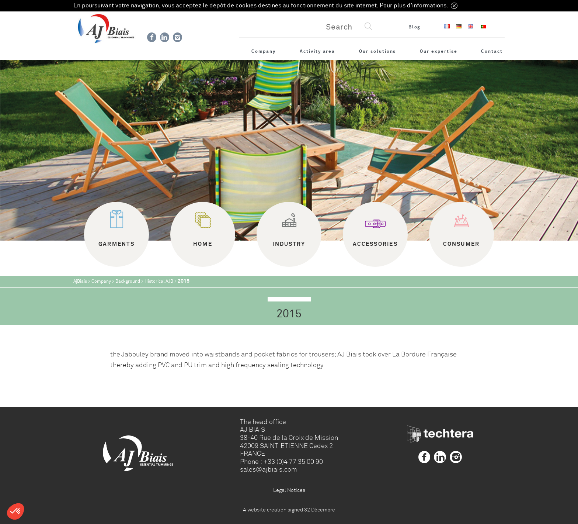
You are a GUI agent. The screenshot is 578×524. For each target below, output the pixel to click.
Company (263, 51)
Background (127, 281)
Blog (414, 27)
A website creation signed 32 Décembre (289, 509)
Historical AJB (158, 281)
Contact (492, 51)
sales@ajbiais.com (268, 469)
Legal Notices (289, 490)
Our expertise (438, 51)
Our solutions (377, 51)
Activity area (317, 51)
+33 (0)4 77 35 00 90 (293, 462)
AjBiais (80, 281)
